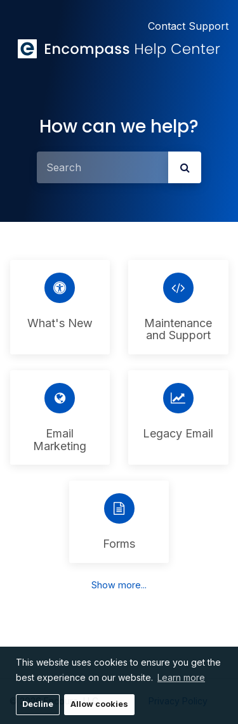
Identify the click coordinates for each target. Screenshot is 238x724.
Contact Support (188, 26)
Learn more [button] (181, 677)
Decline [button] (37, 704)
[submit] (184, 167)
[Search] (102, 167)
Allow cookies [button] (99, 704)
